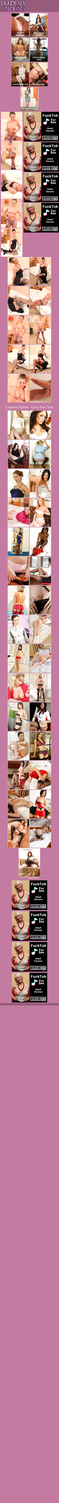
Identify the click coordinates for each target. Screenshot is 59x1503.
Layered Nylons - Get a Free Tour (29, 407)
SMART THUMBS (33, 878)
